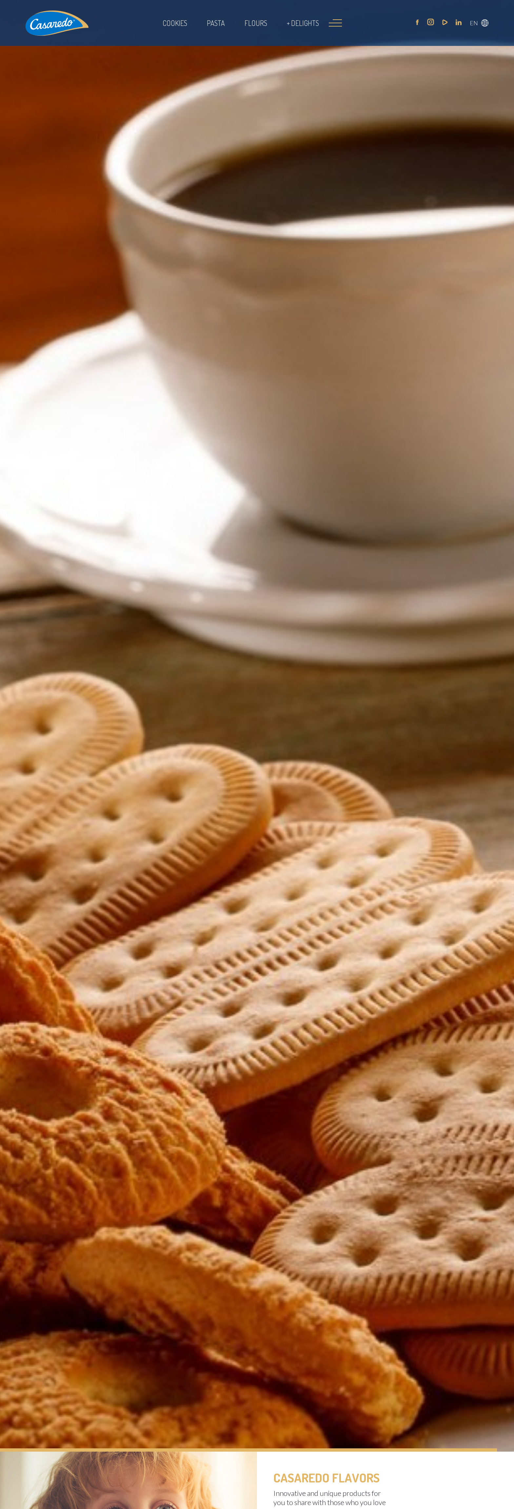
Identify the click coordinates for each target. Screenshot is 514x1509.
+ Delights (303, 23)
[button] (479, 23)
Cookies (175, 23)
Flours (256, 23)
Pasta (216, 23)
